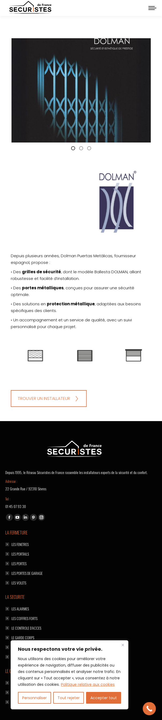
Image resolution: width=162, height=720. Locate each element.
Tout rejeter (68, 697)
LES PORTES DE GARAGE (27, 573)
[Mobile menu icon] (152, 8)
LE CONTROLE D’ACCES (26, 628)
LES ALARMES (20, 608)
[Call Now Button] (149, 708)
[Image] (139, 355)
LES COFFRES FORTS (24, 618)
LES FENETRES (20, 544)
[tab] (35, 148)
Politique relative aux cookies (88, 684)
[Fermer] (122, 645)
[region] (69, 674)
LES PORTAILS (20, 554)
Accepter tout (103, 697)
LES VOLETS (18, 583)
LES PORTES (18, 563)
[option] (140, 355)
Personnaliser (34, 697)
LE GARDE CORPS (22, 637)
